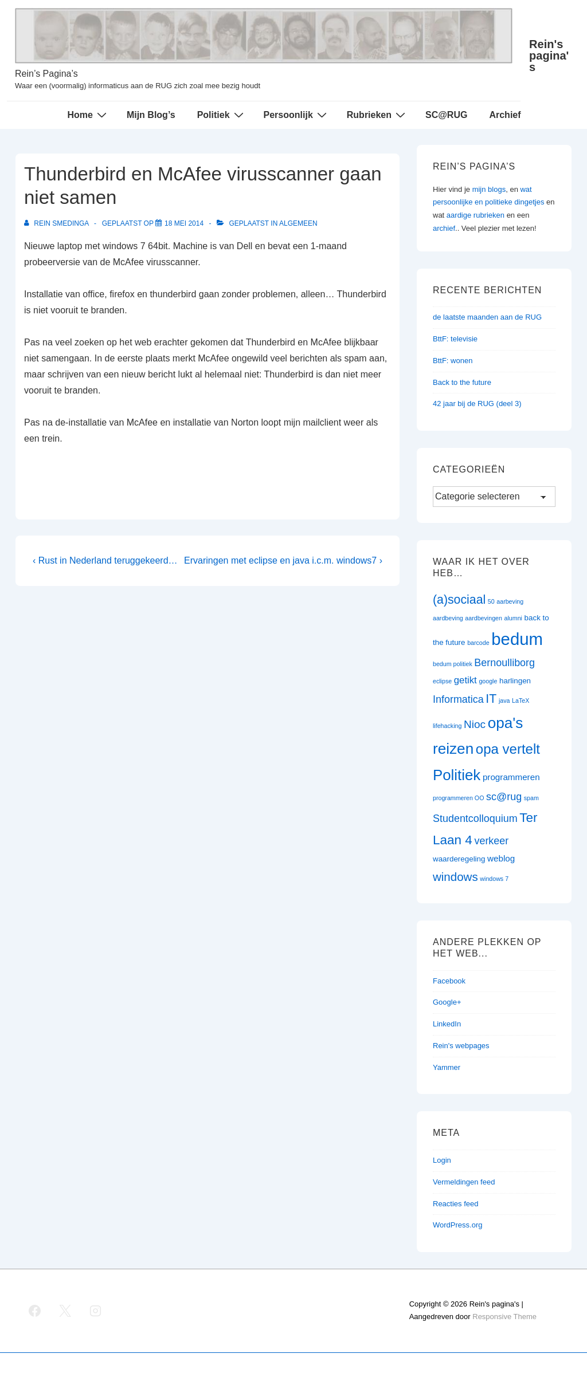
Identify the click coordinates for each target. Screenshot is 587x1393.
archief (444, 228)
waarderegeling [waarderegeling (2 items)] (459, 859)
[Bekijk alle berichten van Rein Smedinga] (57, 223)
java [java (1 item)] (504, 700)
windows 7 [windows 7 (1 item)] (494, 878)
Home (88, 115)
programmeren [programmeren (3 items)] (511, 777)
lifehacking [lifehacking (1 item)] (447, 725)
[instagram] (96, 1310)
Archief (505, 115)
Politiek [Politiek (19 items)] (456, 775)
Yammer (446, 1067)
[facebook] (35, 1310)
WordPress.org (457, 1225)
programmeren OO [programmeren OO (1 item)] (458, 797)
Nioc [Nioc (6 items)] (475, 724)
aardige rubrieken (475, 215)
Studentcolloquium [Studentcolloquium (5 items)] (475, 818)
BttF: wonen (452, 360)
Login (442, 1160)
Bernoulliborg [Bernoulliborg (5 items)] (504, 662)
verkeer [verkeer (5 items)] (491, 841)
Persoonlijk (297, 115)
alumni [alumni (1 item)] (513, 618)
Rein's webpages (461, 1045)
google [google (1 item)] (488, 681)
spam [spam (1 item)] (531, 797)
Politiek (221, 115)
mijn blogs (489, 189)
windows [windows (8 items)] (455, 876)
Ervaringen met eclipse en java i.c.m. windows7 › (283, 560)
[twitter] (65, 1310)
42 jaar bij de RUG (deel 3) (477, 403)
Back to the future (462, 382)
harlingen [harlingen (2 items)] (515, 680)
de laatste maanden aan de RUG (487, 317)
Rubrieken (377, 115)
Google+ (447, 1002)
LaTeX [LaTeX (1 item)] (520, 700)
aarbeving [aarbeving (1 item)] (509, 601)
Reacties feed (456, 1203)
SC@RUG (446, 115)
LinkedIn (447, 1024)
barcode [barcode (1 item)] (478, 642)
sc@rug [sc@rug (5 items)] (504, 796)
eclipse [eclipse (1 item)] (442, 681)
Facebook (449, 981)
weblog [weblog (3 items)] (501, 858)
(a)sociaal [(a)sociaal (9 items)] (459, 600)
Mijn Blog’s (151, 115)
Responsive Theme (504, 1316)
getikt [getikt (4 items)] (465, 680)
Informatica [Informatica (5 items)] (458, 699)
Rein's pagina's (549, 55)
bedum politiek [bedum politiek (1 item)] (452, 663)
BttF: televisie (455, 339)
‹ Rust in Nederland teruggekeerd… (105, 560)
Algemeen (298, 223)
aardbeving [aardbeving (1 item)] (448, 618)
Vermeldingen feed (464, 1182)
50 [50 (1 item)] (491, 601)
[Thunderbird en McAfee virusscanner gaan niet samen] (184, 223)
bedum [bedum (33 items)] (517, 638)
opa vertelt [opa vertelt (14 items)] (508, 749)
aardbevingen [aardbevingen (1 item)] (483, 618)
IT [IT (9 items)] (491, 699)
